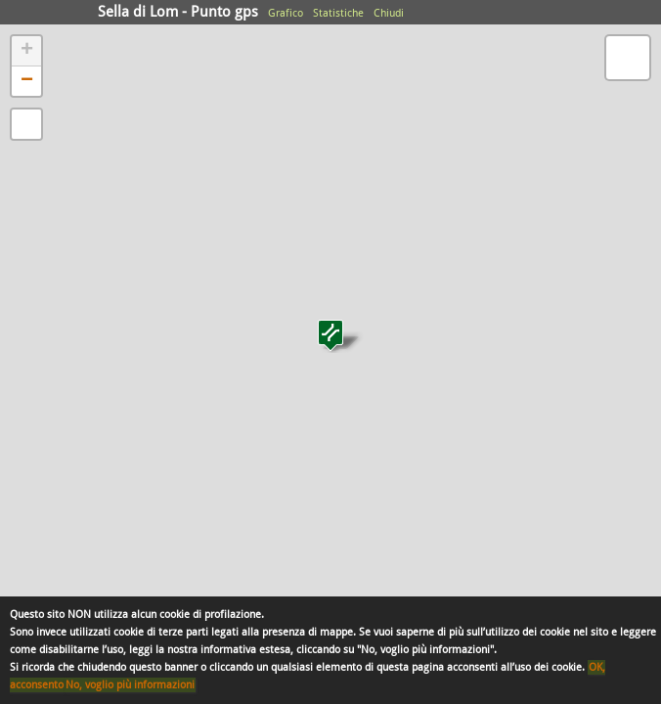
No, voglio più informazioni (130, 685)
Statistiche (338, 13)
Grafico (285, 13)
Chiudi (389, 13)
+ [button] (27, 51)
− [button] (27, 81)
